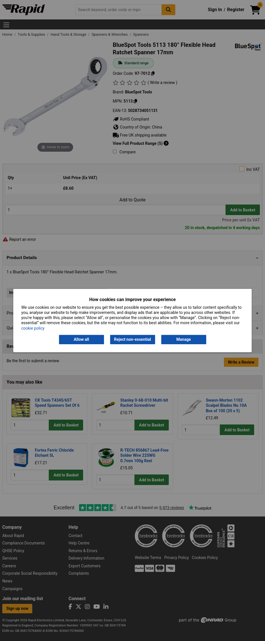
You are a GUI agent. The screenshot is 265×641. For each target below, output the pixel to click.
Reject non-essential (132, 339)
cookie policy (32, 328)
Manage (183, 339)
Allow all (81, 339)
